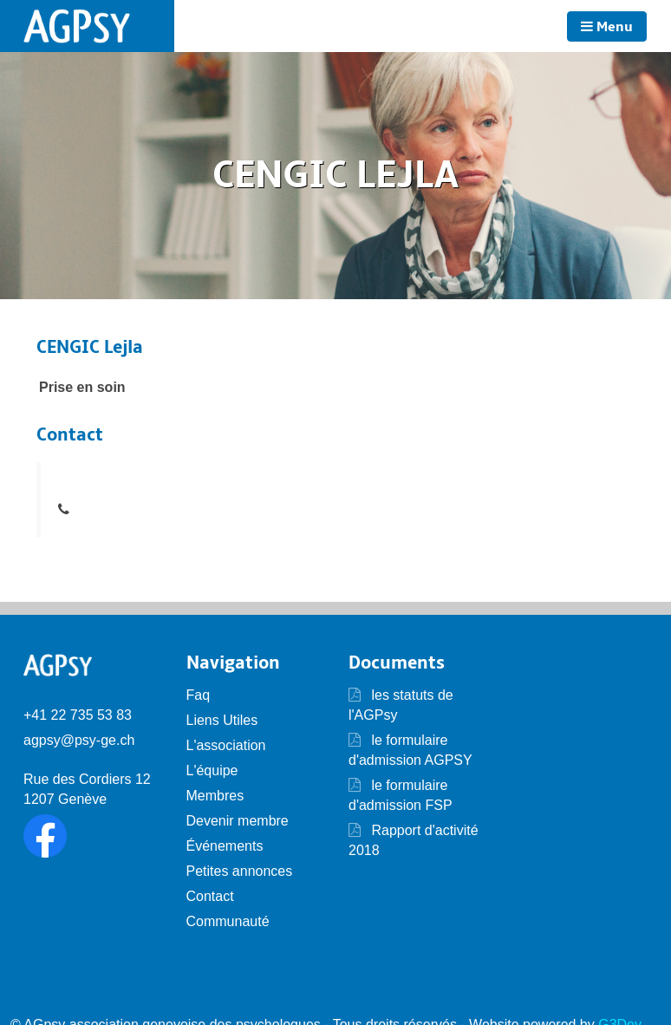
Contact (210, 896)
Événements (225, 846)
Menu (607, 27)
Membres (215, 795)
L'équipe (212, 770)
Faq (198, 695)
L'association (226, 745)
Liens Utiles (222, 720)
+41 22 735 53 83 (77, 715)
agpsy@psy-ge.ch (78, 740)
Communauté (228, 921)
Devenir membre (237, 820)
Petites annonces (239, 871)
